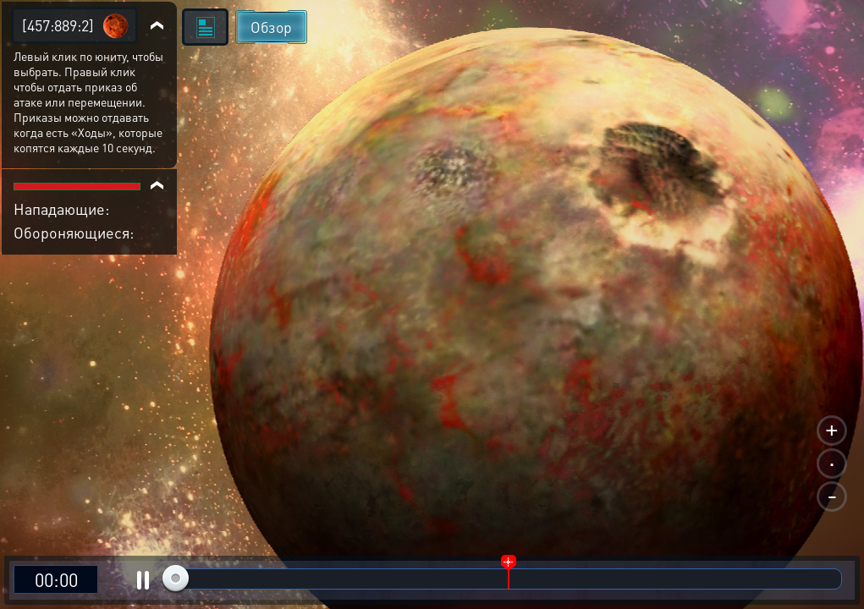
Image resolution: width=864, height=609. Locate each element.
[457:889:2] (58, 25)
